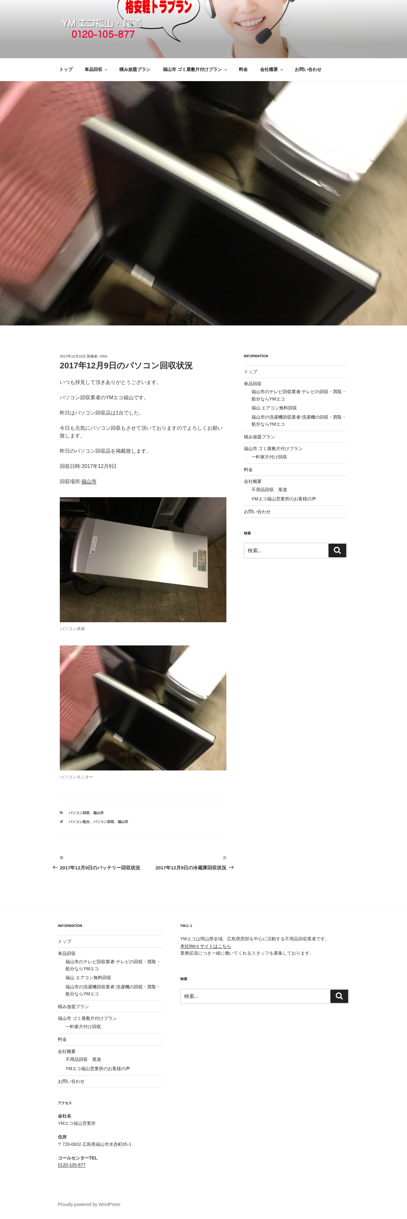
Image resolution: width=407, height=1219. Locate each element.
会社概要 (272, 69)
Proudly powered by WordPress (89, 1204)
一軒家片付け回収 (269, 456)
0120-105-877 (72, 1164)
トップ (65, 69)
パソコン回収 (79, 813)
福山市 (89, 481)
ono (103, 356)
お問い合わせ (308, 69)
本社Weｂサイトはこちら (205, 946)
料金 (243, 69)
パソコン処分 (79, 822)
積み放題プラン (134, 69)
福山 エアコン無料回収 (274, 407)
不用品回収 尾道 (269, 489)
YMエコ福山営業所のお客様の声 (284, 498)
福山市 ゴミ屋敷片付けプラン (195, 69)
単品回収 (96, 69)
